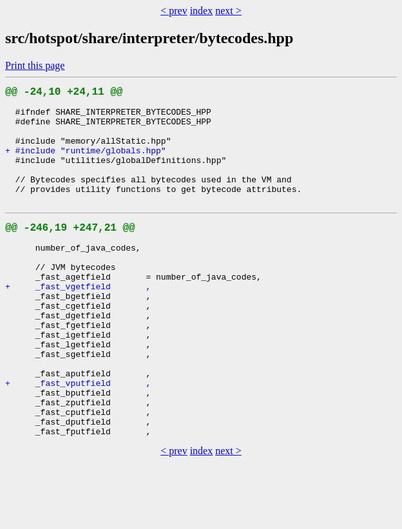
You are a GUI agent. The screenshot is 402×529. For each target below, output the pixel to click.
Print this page (34, 65)
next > (228, 10)
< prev (173, 10)
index (201, 10)
